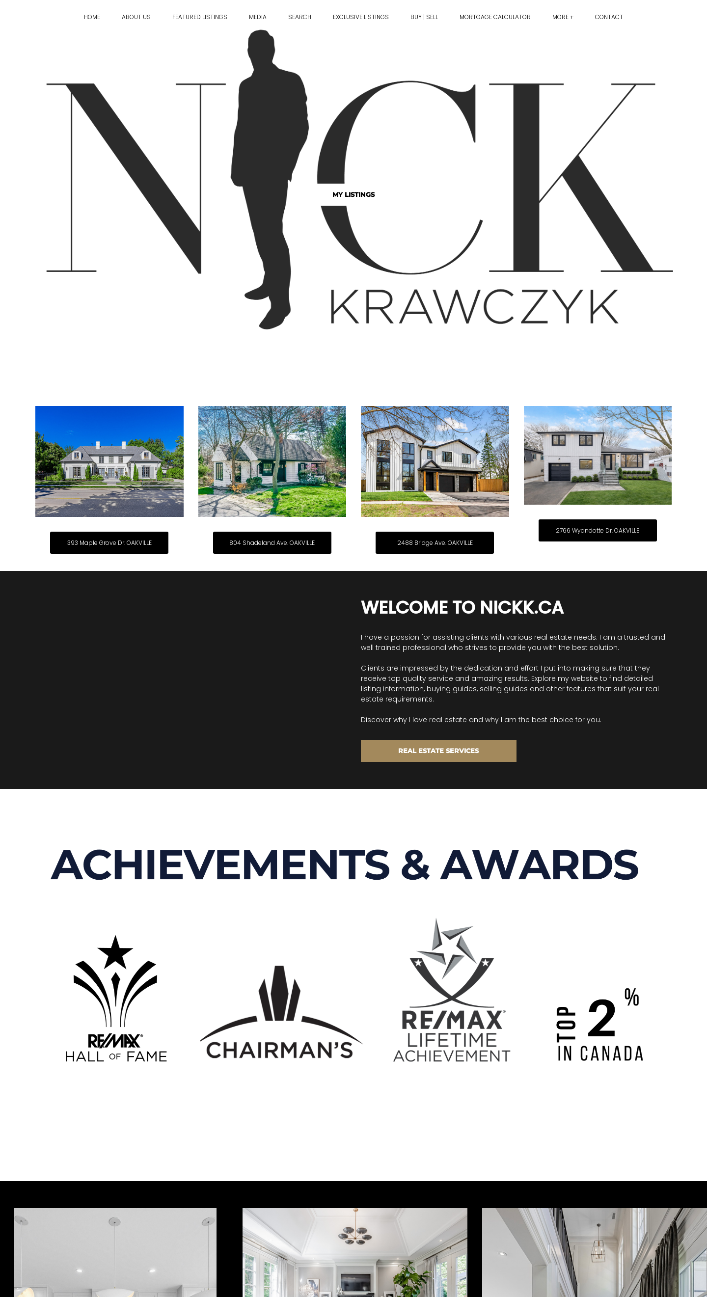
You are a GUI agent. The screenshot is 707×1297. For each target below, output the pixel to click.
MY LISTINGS (353, 194)
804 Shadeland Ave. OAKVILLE (272, 543)
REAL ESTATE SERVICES (438, 751)
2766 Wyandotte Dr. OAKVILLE (597, 530)
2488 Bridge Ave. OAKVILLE (435, 543)
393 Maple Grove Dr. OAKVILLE (109, 543)
